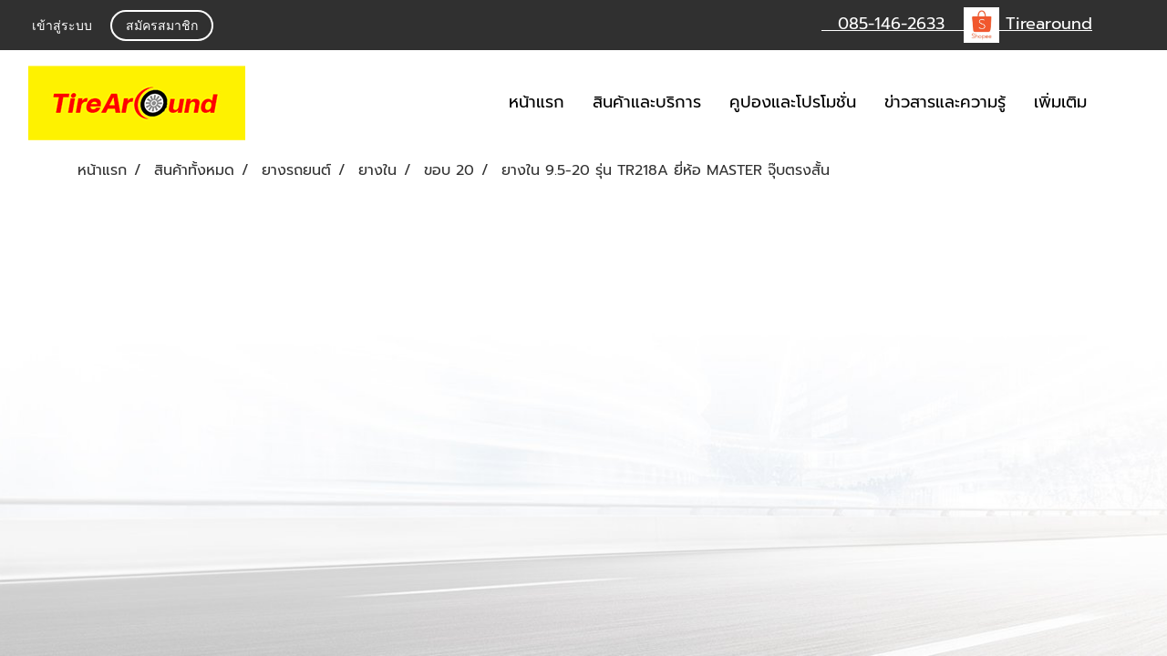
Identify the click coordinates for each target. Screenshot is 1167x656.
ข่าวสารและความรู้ (945, 102)
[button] (1128, 103)
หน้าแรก (536, 102)
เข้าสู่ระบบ (62, 26)
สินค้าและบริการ (647, 102)
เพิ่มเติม (1060, 102)
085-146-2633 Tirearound (956, 23)
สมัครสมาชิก (162, 26)
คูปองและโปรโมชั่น (792, 102)
